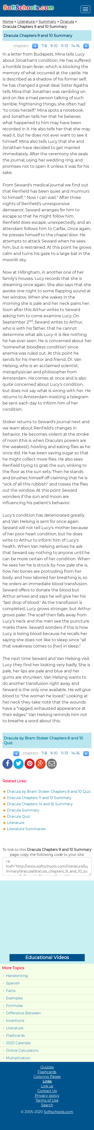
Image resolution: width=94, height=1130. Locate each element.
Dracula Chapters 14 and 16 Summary (40, 804)
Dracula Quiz (18, 816)
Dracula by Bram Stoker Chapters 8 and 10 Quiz (49, 791)
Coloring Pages (47, 1076)
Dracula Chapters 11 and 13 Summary (39, 798)
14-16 (75, 46)
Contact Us (47, 1091)
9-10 (53, 46)
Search (47, 1105)
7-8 (44, 46)
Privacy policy (47, 1095)
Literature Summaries (26, 829)
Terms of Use (47, 1100)
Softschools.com (58, 1112)
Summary (47, 21)
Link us (47, 1086)
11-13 (64, 46)
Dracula (67, 21)
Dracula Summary (23, 810)
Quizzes (47, 1067)
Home (8, 21)
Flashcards (15, 1035)
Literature (26, 21)
